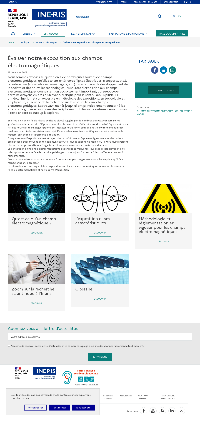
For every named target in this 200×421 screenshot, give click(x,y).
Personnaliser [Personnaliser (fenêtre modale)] (35, 407)
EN (180, 16)
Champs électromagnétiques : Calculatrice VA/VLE (164, 112)
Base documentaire (172, 33)
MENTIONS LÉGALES (143, 397)
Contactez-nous (163, 90)
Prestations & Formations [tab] (126, 33)
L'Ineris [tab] (27, 33)
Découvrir (36, 232)
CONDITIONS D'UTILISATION (169, 397)
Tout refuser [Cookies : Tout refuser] (59, 407)
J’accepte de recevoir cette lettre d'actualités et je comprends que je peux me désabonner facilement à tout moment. (77, 345)
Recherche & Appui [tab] (83, 33)
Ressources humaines (108, 397)
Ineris (11, 42)
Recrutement (126, 395)
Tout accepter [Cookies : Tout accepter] (83, 407)
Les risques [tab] (51, 33)
